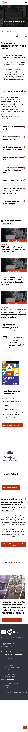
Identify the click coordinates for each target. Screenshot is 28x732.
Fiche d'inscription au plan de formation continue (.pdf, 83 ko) (16, 342)
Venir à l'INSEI (8, 658)
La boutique (8, 685)
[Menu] (26, 2)
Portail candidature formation (12, 690)
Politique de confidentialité (11, 674)
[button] (16, 36)
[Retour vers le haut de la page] (25, 727)
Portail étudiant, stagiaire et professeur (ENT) (16, 692)
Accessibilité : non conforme (12, 669)
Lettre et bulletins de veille (11, 683)
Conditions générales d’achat (12, 667)
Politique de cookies (10, 676)
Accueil (3, 31)
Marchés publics (9, 665)
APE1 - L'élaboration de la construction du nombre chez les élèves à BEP (13, 249)
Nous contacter (8, 660)
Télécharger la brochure (11, 487)
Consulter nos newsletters (11, 620)
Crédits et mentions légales (11, 672)
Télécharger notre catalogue (12, 425)
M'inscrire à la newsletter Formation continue (13, 544)
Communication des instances (12, 663)
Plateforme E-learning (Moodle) (12, 687)
